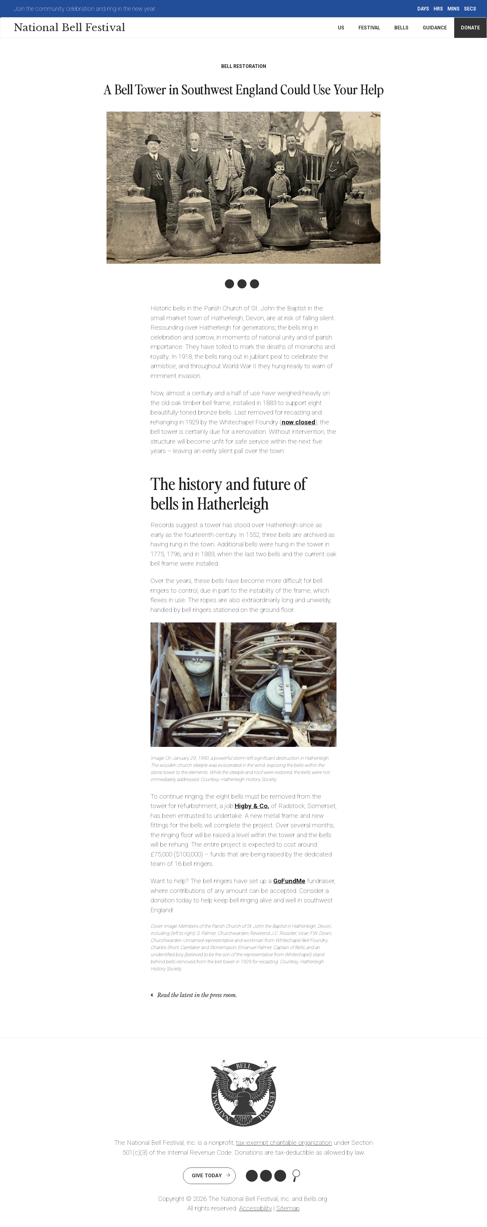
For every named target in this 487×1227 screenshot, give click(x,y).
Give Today (207, 1176)
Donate (470, 27)
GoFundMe (289, 881)
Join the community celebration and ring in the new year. (85, 8)
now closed (298, 422)
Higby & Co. (252, 806)
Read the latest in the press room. (197, 995)
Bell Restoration (243, 66)
